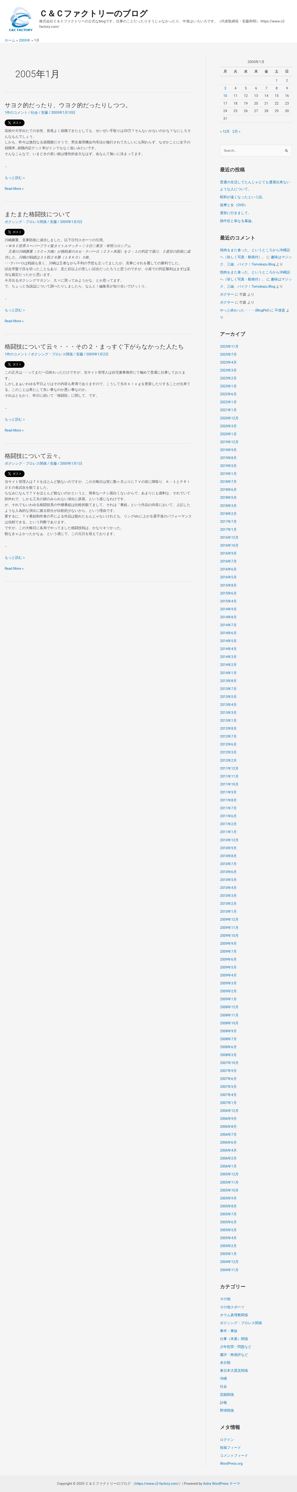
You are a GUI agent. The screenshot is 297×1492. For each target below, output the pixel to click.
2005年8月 (228, 1196)
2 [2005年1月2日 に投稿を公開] (287, 80)
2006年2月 (228, 1149)
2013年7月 (228, 684)
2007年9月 (228, 1062)
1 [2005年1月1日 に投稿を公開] (277, 80)
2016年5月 (228, 574)
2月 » (236, 131)
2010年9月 (228, 842)
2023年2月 (228, 377)
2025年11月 (229, 345)
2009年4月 (228, 968)
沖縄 (223, 1367)
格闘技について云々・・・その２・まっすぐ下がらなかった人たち (98, 346)
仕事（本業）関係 (234, 1328)
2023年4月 (228, 361)
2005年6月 (228, 1212)
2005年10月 (229, 1180)
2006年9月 (228, 1110)
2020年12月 (229, 416)
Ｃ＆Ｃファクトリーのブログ (93, 13)
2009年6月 (228, 952)
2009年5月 (228, 960)
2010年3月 (228, 889)
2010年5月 (228, 873)
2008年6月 (228, 1039)
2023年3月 (228, 369)
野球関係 (227, 1399)
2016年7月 (228, 558)
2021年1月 (228, 408)
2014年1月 (228, 668)
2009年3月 (228, 976)
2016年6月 (228, 566)
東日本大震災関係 (234, 1359)
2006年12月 (229, 1102)
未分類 (225, 1351)
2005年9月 (228, 1188)
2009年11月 (229, 921)
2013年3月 (228, 708)
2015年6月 (228, 589)
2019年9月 (228, 448)
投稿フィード (230, 1436)
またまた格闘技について (39, 214)
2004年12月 (229, 1251)
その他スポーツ (232, 1296)
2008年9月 (228, 1023)
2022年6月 (228, 392)
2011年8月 (228, 794)
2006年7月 (228, 1125)
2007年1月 (228, 1094)
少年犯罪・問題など (235, 1336)
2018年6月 (228, 487)
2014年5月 (228, 637)
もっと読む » (15, 178)
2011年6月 (228, 810)
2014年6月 (228, 629)
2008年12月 (229, 999)
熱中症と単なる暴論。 (237, 221)
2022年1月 (228, 400)
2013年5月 (228, 692)
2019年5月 (228, 463)
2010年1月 (228, 905)
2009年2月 (228, 984)
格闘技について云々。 (35, 455)
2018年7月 (228, 479)
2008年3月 (228, 1047)
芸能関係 (227, 1383)
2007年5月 (228, 1078)
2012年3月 (228, 747)
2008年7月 (228, 1031)
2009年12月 (229, 913)
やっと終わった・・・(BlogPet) (245, 309)
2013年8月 (228, 676)
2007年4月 (228, 1086)
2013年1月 (228, 716)
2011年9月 (228, 787)
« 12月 (225, 131)
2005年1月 (228, 1243)
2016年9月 (228, 550)
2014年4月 (228, 645)
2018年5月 (228, 495)
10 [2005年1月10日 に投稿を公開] (225, 96)
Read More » (14, 189)
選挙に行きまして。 (235, 213)
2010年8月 (228, 850)
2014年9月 (228, 605)
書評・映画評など (234, 1344)
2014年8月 (228, 613)
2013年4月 (228, 700)
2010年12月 (229, 834)
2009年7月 (228, 944)
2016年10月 (229, 542)
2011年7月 (228, 802)
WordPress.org (231, 1452)
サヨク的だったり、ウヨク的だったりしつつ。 (70, 105)
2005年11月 (229, 1173)
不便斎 (280, 309)
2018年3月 (228, 503)
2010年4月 (228, 881)
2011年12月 (229, 763)
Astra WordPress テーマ (222, 1471)
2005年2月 (228, 1236)
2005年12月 (229, 1165)
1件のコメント (16, 112)
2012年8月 (228, 723)
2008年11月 (229, 1007)
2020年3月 (228, 424)
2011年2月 (228, 818)
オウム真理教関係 (234, 1304)
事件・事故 (228, 1320)
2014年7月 (228, 621)
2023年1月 (228, 385)
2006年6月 (228, 1133)
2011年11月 (229, 771)
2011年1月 (228, 826)
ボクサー (227, 293)
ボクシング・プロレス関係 (26, 222)
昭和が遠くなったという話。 (242, 197)
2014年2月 (228, 660)
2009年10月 (229, 928)
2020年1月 (228, 432)
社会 (34, 112)
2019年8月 (228, 455)
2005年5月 (228, 1220)
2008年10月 (229, 1015)
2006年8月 (228, 1117)
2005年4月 (228, 1228)
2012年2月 (228, 755)
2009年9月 (228, 936)
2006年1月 (228, 1157)
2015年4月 (228, 597)
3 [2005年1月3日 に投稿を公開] (225, 88)
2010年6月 (228, 865)
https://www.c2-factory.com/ (156, 1471)
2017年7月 (228, 518)
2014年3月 (228, 653)
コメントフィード (234, 1444)
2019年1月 (228, 471)
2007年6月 (228, 1070)
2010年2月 (228, 897)
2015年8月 (228, 582)
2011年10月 (229, 779)
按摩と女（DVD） (234, 205)
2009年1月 (228, 991)
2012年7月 (228, 731)
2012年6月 (228, 739)
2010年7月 (228, 858)
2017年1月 (228, 526)
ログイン (227, 1428)
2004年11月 (229, 1259)
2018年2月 (228, 511)
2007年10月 (229, 1054)
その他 (225, 1288)
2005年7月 (228, 1204)
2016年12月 (229, 534)
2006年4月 (228, 1141)
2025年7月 (228, 353)
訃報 (223, 1391)
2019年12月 (229, 440)
